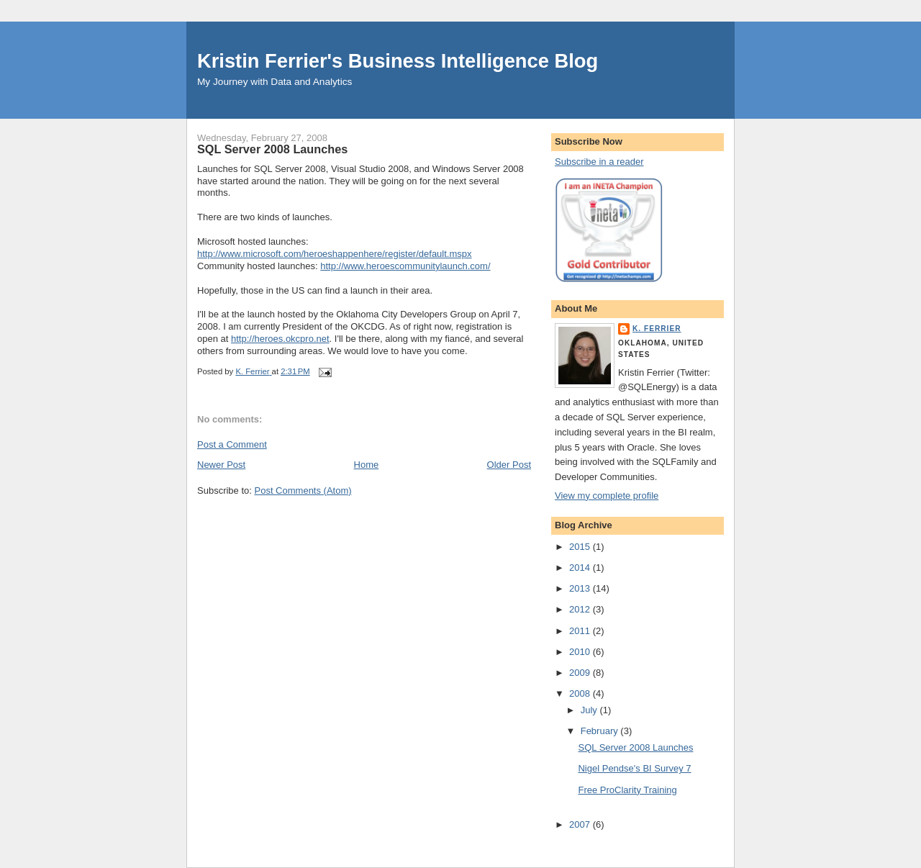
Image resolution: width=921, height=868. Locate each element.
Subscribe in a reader (599, 161)
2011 (581, 630)
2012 (581, 609)
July (590, 710)
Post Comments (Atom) (303, 490)
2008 (581, 693)
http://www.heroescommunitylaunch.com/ (405, 266)
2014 (581, 567)
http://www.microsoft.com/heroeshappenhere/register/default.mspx (334, 253)
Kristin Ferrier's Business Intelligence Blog (397, 61)
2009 (581, 672)
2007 (581, 824)
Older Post (509, 464)
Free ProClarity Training (627, 790)
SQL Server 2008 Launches (635, 747)
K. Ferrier (656, 329)
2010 (581, 651)
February (601, 730)
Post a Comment (232, 444)
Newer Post (221, 464)
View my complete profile (606, 495)
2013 (581, 588)
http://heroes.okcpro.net (280, 338)
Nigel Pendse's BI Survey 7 (634, 768)
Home (366, 464)
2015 (581, 546)
